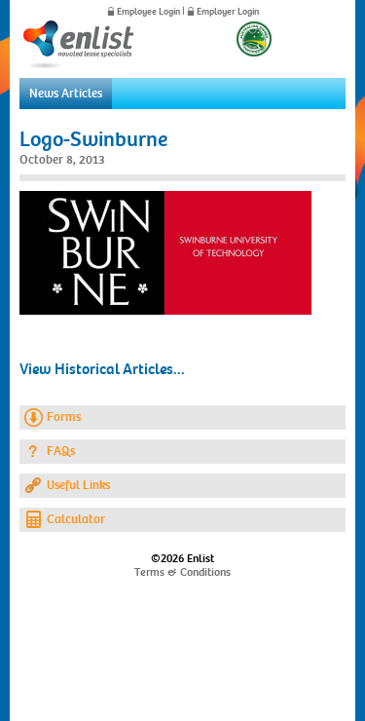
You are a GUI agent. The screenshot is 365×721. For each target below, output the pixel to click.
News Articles (65, 93)
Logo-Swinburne (93, 139)
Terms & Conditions (182, 572)
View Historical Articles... (102, 369)
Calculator (76, 519)
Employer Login (228, 12)
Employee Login (148, 12)
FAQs (61, 451)
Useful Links (78, 485)
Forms (64, 417)
